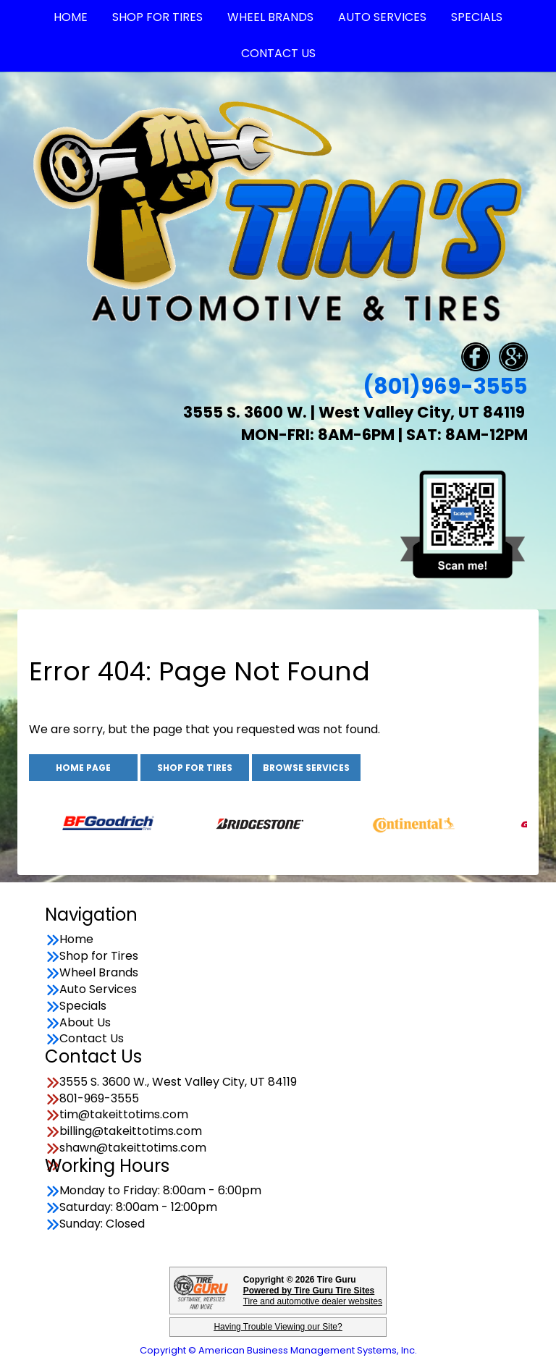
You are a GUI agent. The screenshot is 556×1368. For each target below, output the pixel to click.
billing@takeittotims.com (130, 1131)
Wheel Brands (98, 973)
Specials (82, 1006)
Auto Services (98, 989)
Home (76, 939)
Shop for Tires (194, 767)
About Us (85, 1023)
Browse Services (306, 767)
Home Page (83, 767)
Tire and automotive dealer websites (312, 1295)
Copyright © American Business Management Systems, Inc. (278, 1350)
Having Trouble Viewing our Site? (278, 1327)
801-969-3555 (99, 1099)
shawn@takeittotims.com (132, 1148)
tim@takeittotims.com (123, 1115)
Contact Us (278, 53)
